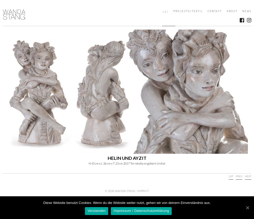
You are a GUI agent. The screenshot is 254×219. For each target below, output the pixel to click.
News (246, 11)
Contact (214, 11)
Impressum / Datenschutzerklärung (141, 211)
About (232, 11)
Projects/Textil (188, 11)
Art (165, 12)
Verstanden (97, 211)
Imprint (143, 191)
